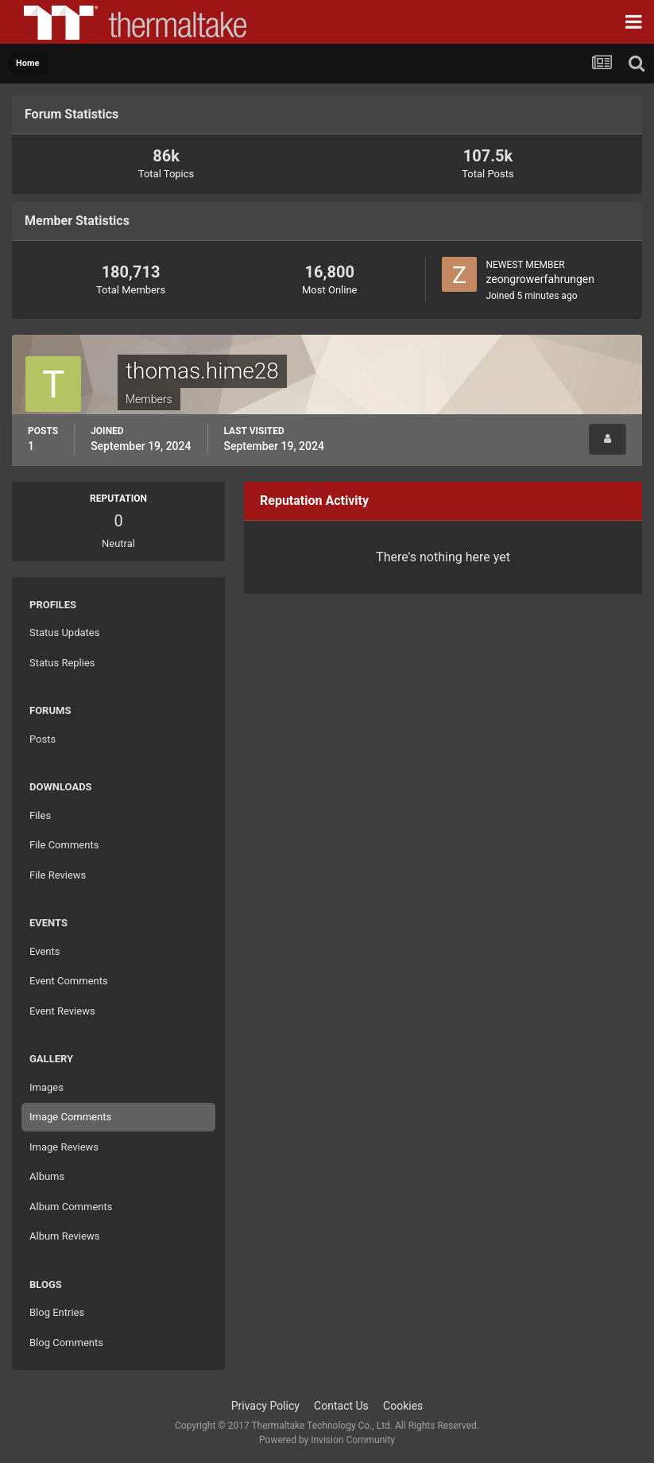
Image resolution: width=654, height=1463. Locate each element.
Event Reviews (62, 1011)
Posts (42, 739)
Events (44, 951)
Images (46, 1087)
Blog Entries (56, 1312)
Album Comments (70, 1207)
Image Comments (70, 1117)
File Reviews (57, 875)
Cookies (403, 1405)
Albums (46, 1176)
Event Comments (68, 981)
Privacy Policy (265, 1405)
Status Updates (64, 632)
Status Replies (62, 663)
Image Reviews (64, 1147)
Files (40, 815)
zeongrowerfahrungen (540, 279)
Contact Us (341, 1405)
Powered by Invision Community (327, 1440)
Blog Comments (66, 1343)
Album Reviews (64, 1236)
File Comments (64, 845)
